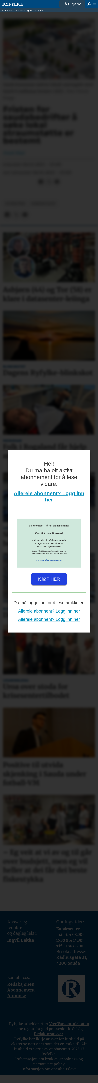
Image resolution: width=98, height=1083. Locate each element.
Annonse (16, 995)
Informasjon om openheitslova (49, 1069)
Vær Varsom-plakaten (69, 1024)
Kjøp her (49, 579)
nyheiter (15, 203)
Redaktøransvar (48, 1034)
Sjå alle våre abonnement (49, 561)
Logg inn (89, 4)
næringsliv (43, 203)
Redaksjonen (21, 984)
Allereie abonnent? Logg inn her (49, 611)
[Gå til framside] (12, 4)
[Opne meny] (94, 4)
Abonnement (21, 990)
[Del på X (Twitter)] (49, 182)
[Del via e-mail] (57, 182)
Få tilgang (72, 4)
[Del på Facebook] (41, 182)
